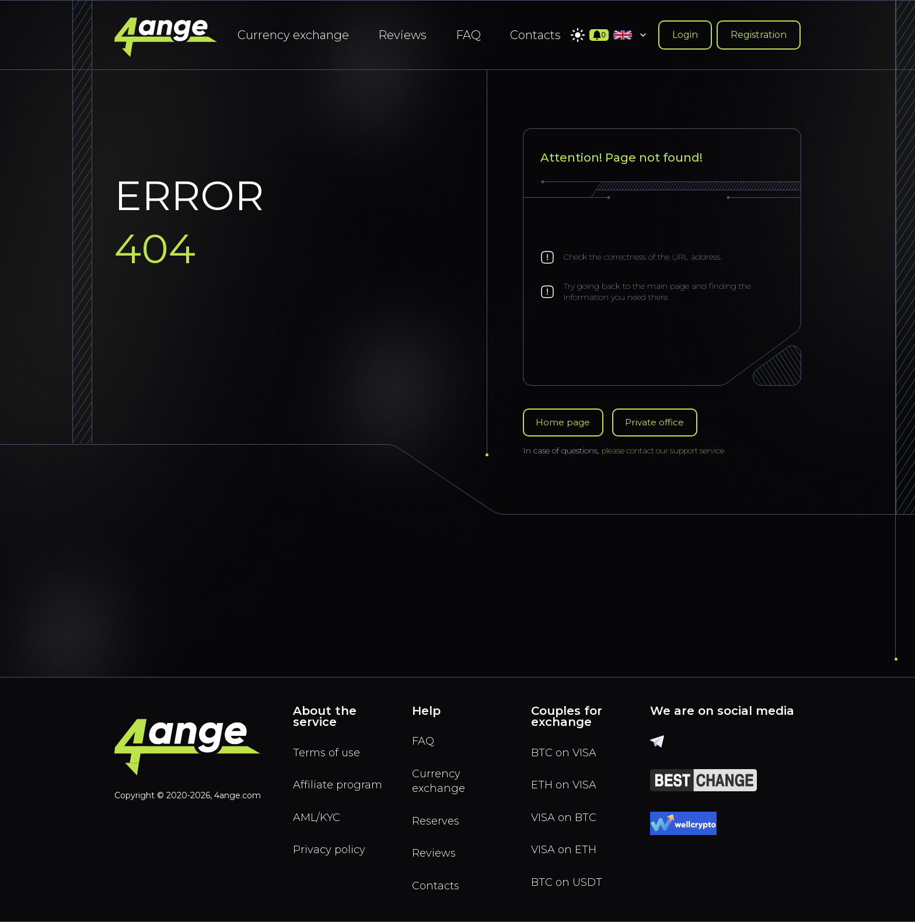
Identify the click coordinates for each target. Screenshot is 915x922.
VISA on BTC (566, 813)
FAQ (468, 35)
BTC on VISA (566, 745)
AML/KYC (320, 829)
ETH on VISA (566, 779)
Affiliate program (318, 787)
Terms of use (329, 745)
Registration (759, 34)
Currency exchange (293, 35)
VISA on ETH (566, 847)
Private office (659, 422)
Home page (564, 422)
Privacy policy (332, 863)
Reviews (402, 35)
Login (685, 34)
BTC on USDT (569, 881)
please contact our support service (666, 451)
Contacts (535, 35)
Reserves (438, 818)
